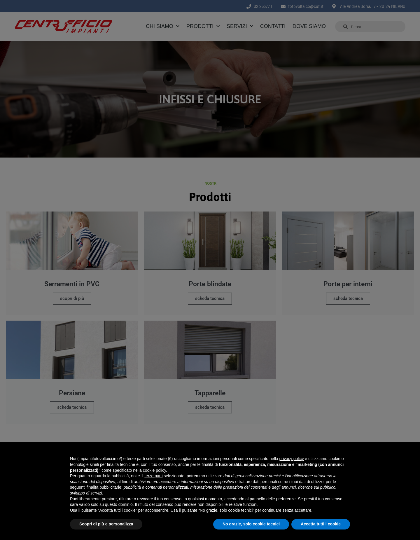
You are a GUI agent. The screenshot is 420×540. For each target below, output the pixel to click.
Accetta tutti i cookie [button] (321, 524)
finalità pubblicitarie (104, 487)
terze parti (153, 475)
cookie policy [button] (154, 470)
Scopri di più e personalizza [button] (106, 524)
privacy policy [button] (291, 458)
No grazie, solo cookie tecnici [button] (251, 524)
